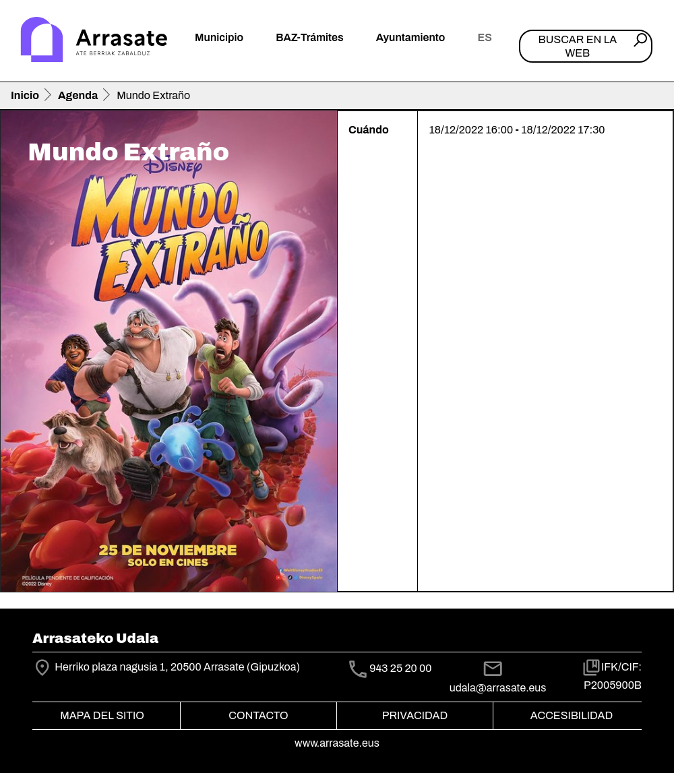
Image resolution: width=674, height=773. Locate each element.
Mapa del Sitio (102, 715)
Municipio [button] (219, 37)
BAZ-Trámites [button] (309, 37)
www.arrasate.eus (337, 743)
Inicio (25, 95)
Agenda (78, 95)
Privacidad (415, 715)
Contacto (258, 715)
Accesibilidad (571, 715)
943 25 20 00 (400, 668)
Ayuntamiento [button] (411, 37)
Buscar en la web (578, 46)
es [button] (484, 37)
